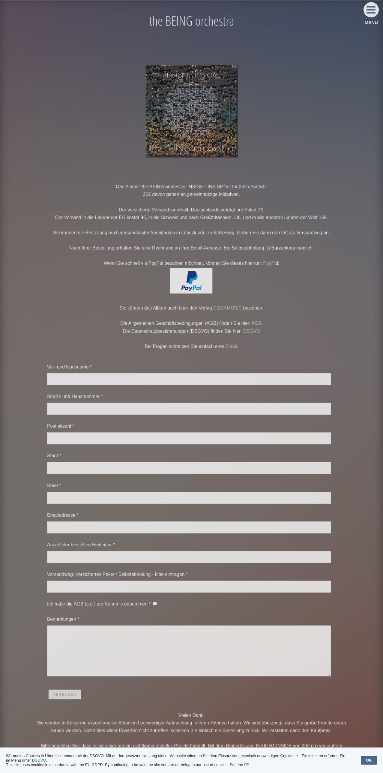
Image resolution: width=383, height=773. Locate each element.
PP (246, 764)
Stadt (59, 454)
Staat (59, 483)
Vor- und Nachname (73, 369)
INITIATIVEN (265, 738)
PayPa (266, 271)
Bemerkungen (68, 610)
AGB (253, 328)
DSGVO (249, 335)
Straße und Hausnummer (79, 398)
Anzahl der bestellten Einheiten (84, 539)
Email (229, 350)
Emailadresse (67, 511)
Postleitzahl (65, 426)
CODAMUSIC (226, 313)
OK (369, 760)
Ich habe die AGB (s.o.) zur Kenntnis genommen (102, 596)
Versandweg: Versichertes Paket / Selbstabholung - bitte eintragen (119, 567)
